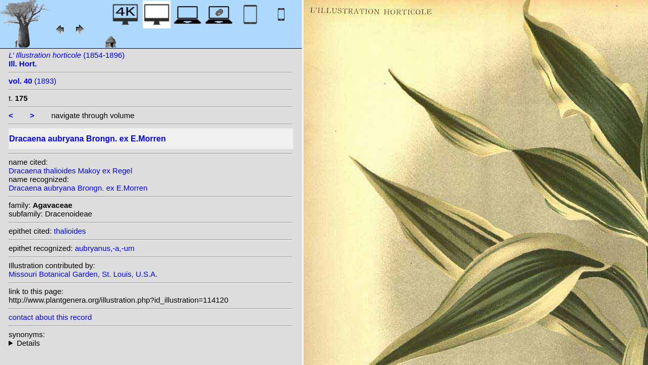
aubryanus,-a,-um (105, 248)
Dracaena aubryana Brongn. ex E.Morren (78, 188)
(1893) (32, 81)
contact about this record (50, 317)
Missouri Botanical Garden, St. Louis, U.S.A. (83, 274)
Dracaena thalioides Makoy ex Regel (70, 170)
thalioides (70, 231)
